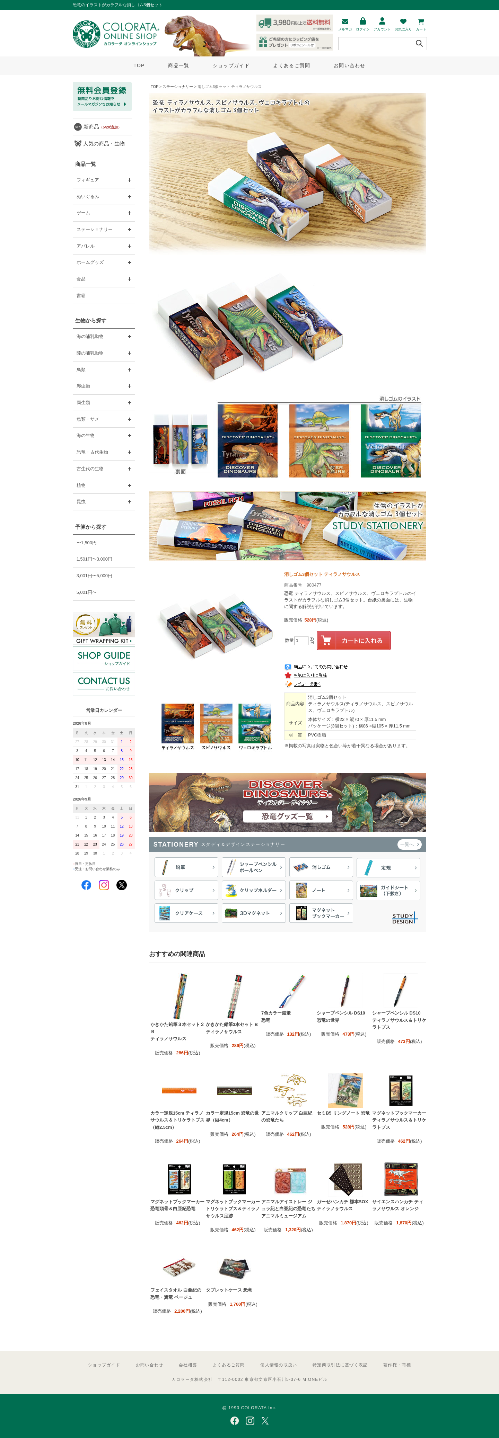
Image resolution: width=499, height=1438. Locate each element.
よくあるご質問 (291, 65)
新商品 (103, 126)
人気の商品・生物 (104, 143)
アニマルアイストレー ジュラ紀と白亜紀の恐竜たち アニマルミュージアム (288, 1208)
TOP (139, 65)
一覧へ (409, 844)
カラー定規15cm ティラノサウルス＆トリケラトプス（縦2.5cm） (177, 1120)
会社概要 (188, 1365)
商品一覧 (178, 65)
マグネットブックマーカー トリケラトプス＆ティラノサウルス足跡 (233, 1208)
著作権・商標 (397, 1365)
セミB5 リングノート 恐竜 (343, 1113)
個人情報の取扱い (278, 1365)
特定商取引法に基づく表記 (340, 1365)
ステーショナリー (178, 86)
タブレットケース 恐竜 (229, 1290)
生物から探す (90, 320)
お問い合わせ (350, 65)
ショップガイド (231, 65)
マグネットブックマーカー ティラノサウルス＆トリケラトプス (399, 1120)
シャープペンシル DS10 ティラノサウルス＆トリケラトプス (399, 1020)
